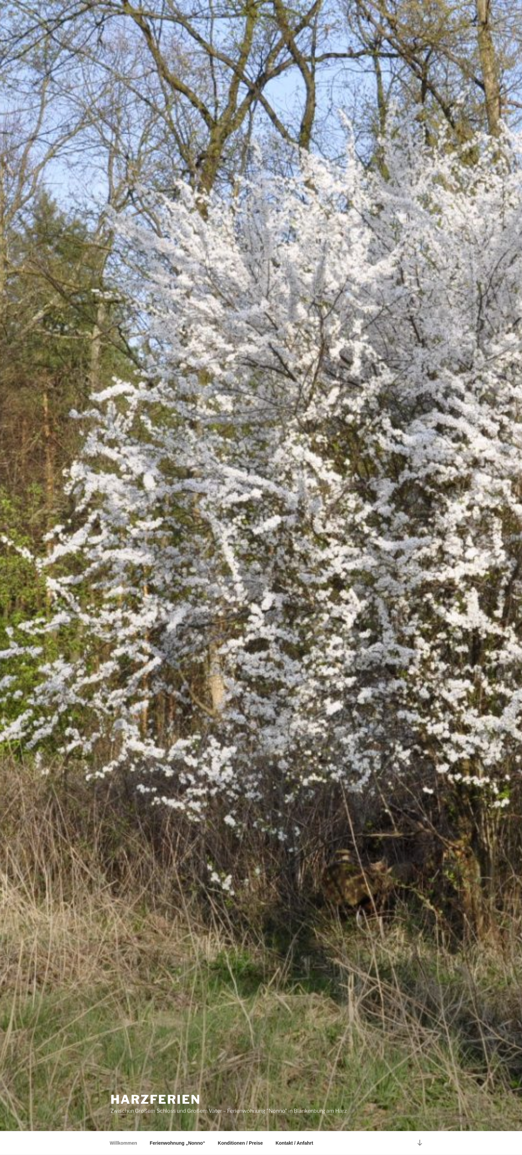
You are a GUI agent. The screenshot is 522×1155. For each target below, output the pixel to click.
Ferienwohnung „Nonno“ (177, 1143)
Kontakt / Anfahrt (294, 1143)
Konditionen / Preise (240, 1143)
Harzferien (156, 1099)
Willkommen (123, 1143)
